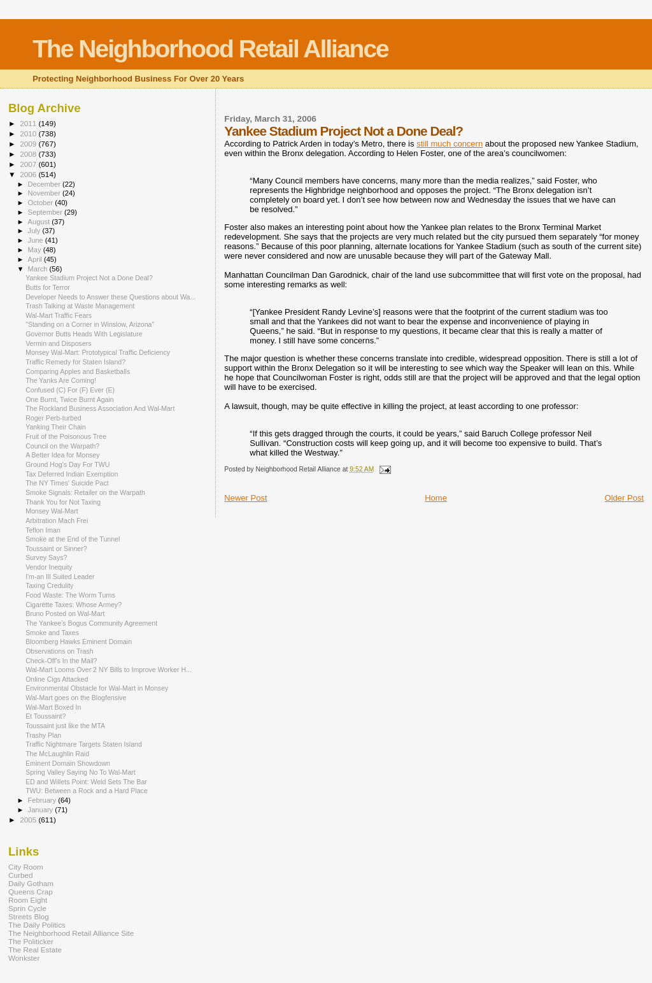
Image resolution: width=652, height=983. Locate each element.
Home (436, 498)
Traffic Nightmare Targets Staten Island (83, 744)
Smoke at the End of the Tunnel (72, 539)
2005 (29, 819)
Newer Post (245, 498)
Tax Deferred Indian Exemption (71, 474)
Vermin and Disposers (58, 343)
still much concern (449, 143)
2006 (29, 174)
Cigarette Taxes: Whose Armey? (73, 604)
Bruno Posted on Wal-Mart (64, 613)
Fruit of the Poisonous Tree (65, 436)
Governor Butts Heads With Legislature (83, 334)
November (45, 193)
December (45, 184)
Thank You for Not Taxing (63, 502)
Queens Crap (30, 891)
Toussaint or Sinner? (56, 548)
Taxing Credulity (49, 585)
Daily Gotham (30, 883)
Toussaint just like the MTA (65, 725)
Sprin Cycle (27, 908)
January (41, 810)
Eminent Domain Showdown (67, 763)
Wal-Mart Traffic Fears (58, 315)
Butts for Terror (47, 287)
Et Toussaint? (45, 716)
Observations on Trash (59, 651)
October (41, 202)
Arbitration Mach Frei (56, 520)
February (43, 800)
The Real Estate (35, 949)
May (35, 250)
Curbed (20, 875)
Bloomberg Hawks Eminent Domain (78, 641)
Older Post (624, 498)
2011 (29, 123)
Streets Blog (28, 916)
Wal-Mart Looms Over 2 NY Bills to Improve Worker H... (108, 669)
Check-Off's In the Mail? (61, 660)
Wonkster (23, 958)
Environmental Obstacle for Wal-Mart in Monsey (96, 688)
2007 (29, 164)
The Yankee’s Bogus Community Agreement (91, 623)
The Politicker (30, 941)
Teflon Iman (42, 530)
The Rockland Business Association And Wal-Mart (99, 408)
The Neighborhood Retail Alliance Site (71, 933)
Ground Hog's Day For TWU (67, 464)
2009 (29, 144)
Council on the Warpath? (62, 446)
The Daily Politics (37, 925)
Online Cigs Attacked (56, 679)
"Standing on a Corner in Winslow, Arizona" (89, 324)
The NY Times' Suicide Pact (67, 483)
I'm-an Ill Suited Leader (59, 576)
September (46, 212)
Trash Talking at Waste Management (79, 306)
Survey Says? (46, 557)
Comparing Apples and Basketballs (77, 371)
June (36, 240)
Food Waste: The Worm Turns (70, 595)
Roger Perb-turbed (53, 418)
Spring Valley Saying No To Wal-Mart (80, 772)
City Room (25, 867)
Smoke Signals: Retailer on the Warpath (85, 492)
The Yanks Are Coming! (60, 380)
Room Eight (27, 900)
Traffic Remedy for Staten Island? (75, 362)
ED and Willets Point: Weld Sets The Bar (86, 782)
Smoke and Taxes (52, 632)
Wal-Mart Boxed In (53, 707)
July (35, 230)
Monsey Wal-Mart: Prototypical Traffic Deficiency (97, 352)
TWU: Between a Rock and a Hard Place (86, 790)
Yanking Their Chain (55, 427)
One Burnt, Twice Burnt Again (69, 399)
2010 (29, 133)
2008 (29, 154)
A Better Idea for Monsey (62, 455)
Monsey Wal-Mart (51, 511)
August (40, 222)
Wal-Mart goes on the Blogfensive (75, 697)
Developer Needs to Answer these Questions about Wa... (110, 297)
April (36, 259)
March (39, 269)
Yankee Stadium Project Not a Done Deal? (89, 278)
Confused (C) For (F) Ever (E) (70, 390)
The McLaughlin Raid (57, 753)
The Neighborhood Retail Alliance (210, 48)
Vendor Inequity (49, 567)
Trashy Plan (43, 735)
